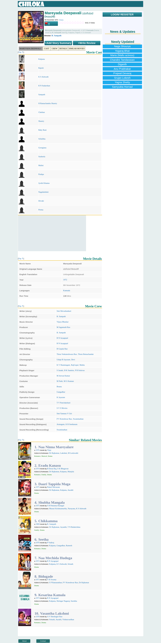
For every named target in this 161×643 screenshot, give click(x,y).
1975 (38, 487)
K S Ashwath (43, 77)
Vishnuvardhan (68, 619)
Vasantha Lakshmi (54, 613)
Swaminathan (78, 419)
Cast (46, 49)
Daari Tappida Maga (54, 484)
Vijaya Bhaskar (63, 322)
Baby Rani (42, 130)
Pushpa (41, 174)
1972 (65, 280)
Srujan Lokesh (122, 77)
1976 (38, 450)
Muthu (82, 365)
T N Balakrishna (74, 527)
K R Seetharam (71, 424)
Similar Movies (77, 49)
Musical (44, 456)
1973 (38, 580)
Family (43, 475)
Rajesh (41, 68)
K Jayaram (61, 397)
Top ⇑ (20, 52)
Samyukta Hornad (122, 86)
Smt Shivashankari (64, 311)
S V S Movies (62, 408)
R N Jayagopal (62, 338)
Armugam (61, 424)
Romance (37, 456)
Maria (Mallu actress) (122, 55)
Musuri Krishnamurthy (58, 509)
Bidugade (45, 576)
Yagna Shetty (122, 82)
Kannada (66, 290)
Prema (40, 210)
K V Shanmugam (63, 365)
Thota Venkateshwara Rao (67, 354)
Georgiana (42, 148)
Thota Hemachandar (86, 354)
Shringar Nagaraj (63, 601)
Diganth (122, 64)
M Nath (60, 381)
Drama (61, 20)
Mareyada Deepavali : (31, 49)
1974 (38, 469)
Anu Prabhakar (122, 68)
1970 (38, 543)
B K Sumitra (69, 370)
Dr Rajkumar (54, 453)
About (24, 641)
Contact (43, 641)
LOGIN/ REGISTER (122, 14)
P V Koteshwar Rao (64, 419)
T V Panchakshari (63, 403)
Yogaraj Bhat (122, 50)
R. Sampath (56, 36)
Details (63, 49)
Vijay (49, 450)
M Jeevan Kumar (63, 376)
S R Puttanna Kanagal (55, 506)
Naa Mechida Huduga (55, 558)
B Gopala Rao (62, 349)
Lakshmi (63, 453)
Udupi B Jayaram (63, 360)
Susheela (41, 157)
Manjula (71, 472)
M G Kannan (69, 381)
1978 (38, 617)
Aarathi (70, 490)
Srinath (70, 564)
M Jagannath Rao (63, 327)
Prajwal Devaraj (122, 73)
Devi (73, 360)
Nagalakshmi (43, 192)
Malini (41, 165)
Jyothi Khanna (44, 183)
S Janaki (60, 370)
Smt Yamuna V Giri (64, 413)
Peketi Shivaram (53, 487)
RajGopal (75, 365)
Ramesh (69, 546)
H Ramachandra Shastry (47, 103)
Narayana (71, 509)
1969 (38, 524)
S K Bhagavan (63, 469)
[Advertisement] (52, 233)
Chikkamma (48, 521)
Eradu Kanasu (49, 465)
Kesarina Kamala (51, 595)
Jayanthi (63, 527)
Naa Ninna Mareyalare (56, 447)
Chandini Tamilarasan (122, 59)
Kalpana (41, 59)
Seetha (43, 539)
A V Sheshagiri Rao (54, 617)
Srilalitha (41, 139)
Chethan (41, 112)
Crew (54, 49)
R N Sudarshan (44, 86)
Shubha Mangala (51, 502)
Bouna (59, 387)
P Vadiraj (50, 543)
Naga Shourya (122, 46)
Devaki (41, 201)
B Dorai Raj (51, 469)
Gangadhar (61, 392)
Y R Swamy (51, 580)
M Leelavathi (73, 453)
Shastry (41, 121)
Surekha (74, 601)
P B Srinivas (80, 370)
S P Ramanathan (55, 582)
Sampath (41, 94)
